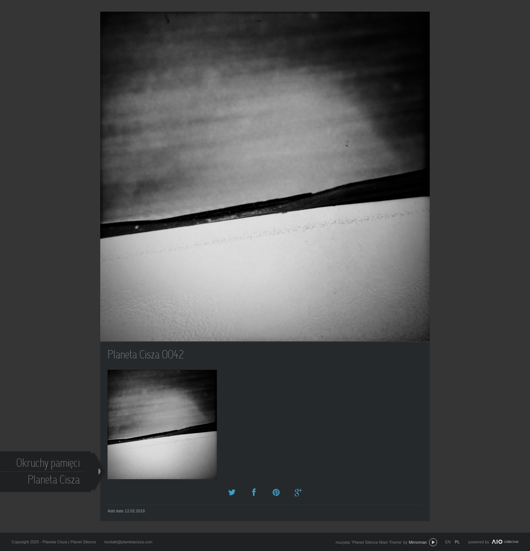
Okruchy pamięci (48, 464)
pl (457, 542)
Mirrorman (418, 542)
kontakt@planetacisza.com (129, 542)
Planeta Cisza (54, 481)
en (448, 542)
